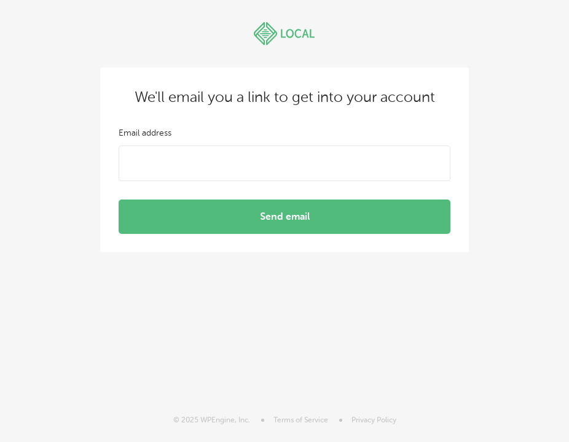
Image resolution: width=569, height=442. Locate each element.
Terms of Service (300, 420)
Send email (285, 216)
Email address (145, 133)
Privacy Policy (373, 420)
